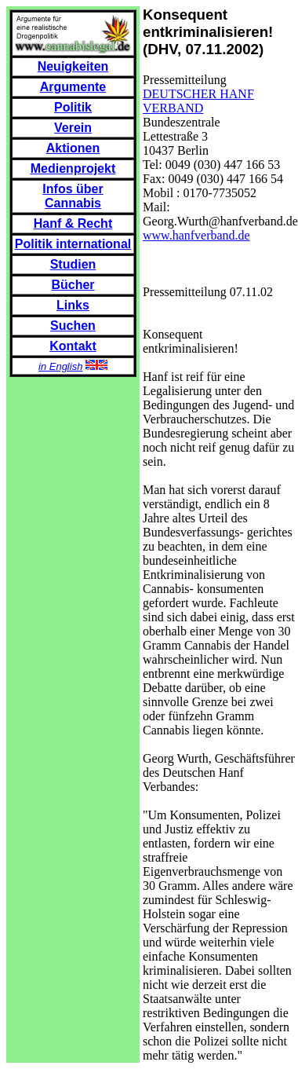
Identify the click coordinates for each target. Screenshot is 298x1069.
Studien (73, 264)
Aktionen (73, 148)
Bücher (72, 284)
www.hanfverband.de (196, 235)
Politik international (73, 244)
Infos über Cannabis (72, 196)
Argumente (73, 86)
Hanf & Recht (73, 223)
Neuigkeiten (73, 66)
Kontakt (72, 346)
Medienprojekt (73, 168)
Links (72, 305)
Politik (73, 107)
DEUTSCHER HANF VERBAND (198, 101)
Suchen (73, 325)
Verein (73, 127)
